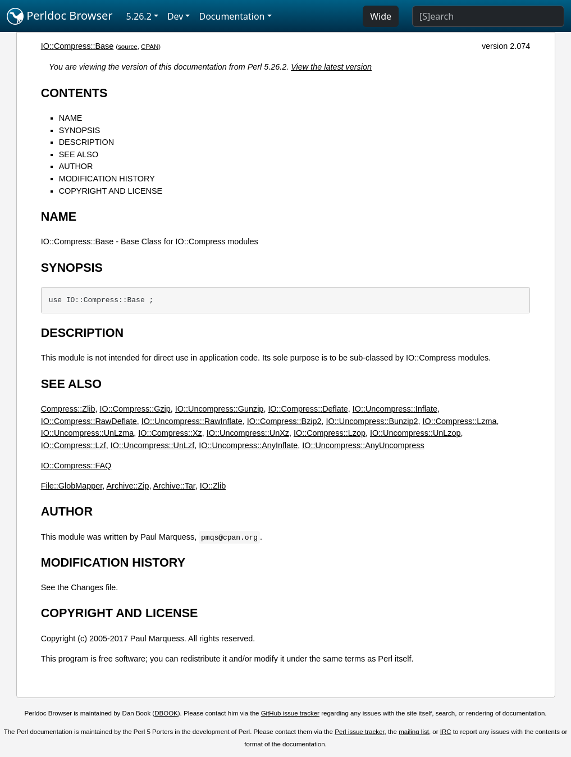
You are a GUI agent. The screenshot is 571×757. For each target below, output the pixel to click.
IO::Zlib (213, 485)
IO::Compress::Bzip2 (284, 421)
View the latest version (331, 66)
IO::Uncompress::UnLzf (153, 445)
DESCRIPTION (86, 142)
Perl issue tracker (359, 731)
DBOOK (166, 713)
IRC (445, 731)
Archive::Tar (174, 485)
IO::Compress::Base (77, 46)
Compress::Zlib (68, 408)
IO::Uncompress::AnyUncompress (363, 445)
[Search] (488, 16)
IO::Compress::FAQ (76, 465)
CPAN (149, 46)
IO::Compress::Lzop (330, 432)
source (128, 46)
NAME (71, 117)
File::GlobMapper (72, 485)
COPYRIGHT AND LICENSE (110, 190)
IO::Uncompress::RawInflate (192, 421)
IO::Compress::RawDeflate (89, 421)
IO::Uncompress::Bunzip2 (372, 421)
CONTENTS (74, 93)
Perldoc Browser (60, 16)
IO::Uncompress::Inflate (395, 408)
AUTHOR (76, 166)
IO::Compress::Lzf (73, 445)
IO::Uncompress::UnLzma (87, 432)
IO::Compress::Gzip (134, 408)
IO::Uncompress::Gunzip (219, 408)
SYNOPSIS (80, 130)
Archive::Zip (127, 485)
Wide (380, 16)
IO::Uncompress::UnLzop (415, 432)
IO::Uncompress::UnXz (248, 432)
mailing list (414, 731)
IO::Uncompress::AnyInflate (248, 445)
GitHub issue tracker (290, 713)
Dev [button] (175, 16)
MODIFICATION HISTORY (107, 178)
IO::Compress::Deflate (308, 408)
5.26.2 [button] (139, 16)
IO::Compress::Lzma (460, 421)
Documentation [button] (231, 16)
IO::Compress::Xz (170, 432)
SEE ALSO (78, 154)
